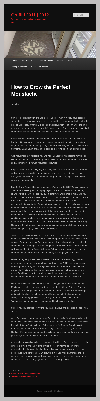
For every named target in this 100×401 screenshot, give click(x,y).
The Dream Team (28, 61)
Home (14, 61)
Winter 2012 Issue (64, 61)
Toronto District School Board (24, 377)
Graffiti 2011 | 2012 (30, 14)
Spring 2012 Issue (19, 67)
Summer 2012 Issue (39, 67)
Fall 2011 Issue (46, 61)
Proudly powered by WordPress (50, 391)
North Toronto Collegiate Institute (25, 374)
